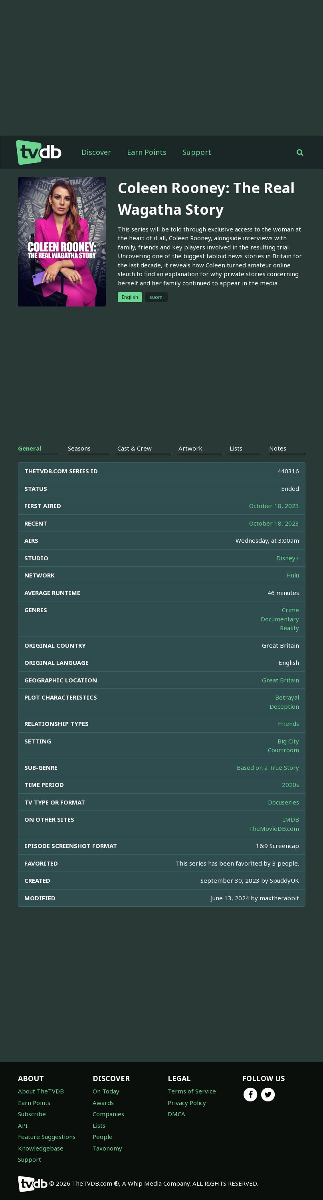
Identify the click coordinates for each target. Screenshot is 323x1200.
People (103, 1137)
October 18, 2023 (274, 506)
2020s (290, 785)
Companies (108, 1114)
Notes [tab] (277, 448)
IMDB (291, 819)
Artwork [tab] (190, 448)
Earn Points (146, 152)
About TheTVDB (41, 1091)
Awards (103, 1103)
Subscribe (32, 1114)
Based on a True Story (268, 767)
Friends (288, 724)
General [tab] (29, 448)
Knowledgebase (40, 1148)
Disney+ (287, 558)
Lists (99, 1125)
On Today (106, 1091)
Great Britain (280, 680)
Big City (288, 741)
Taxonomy (107, 1148)
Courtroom (283, 750)
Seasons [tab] (79, 448)
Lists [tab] (236, 448)
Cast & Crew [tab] (134, 448)
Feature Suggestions (46, 1137)
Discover (96, 152)
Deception (284, 706)
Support (196, 152)
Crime (290, 610)
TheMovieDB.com (274, 828)
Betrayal (287, 697)
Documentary (280, 619)
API (23, 1125)
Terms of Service (192, 1091)
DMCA (176, 1114)
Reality (289, 628)
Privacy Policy (187, 1103)
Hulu (292, 575)
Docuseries (283, 802)
